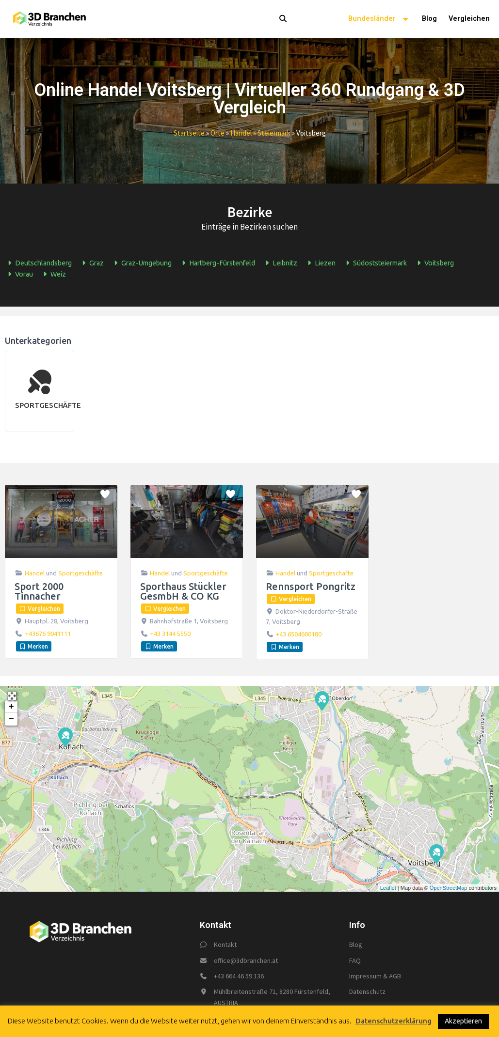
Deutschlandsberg (38, 263)
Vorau (19, 275)
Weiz (53, 275)
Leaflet (388, 888)
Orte (217, 133)
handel (241, 133)
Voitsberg (434, 263)
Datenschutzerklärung (393, 1021)
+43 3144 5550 (170, 634)
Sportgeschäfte (80, 573)
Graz (91, 263)
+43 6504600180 (298, 634)
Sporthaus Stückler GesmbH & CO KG (183, 591)
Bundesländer (379, 20)
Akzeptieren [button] (463, 1021)
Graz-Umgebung (141, 263)
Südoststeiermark (375, 263)
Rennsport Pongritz (310, 586)
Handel (35, 573)
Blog (429, 19)
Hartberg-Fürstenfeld (217, 263)
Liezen (320, 263)
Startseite (189, 133)
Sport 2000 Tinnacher (39, 591)
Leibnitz (279, 263)
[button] (271, 19)
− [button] (11, 720)
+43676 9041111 (48, 634)
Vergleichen (469, 19)
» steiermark (271, 133)
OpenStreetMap (448, 888)
